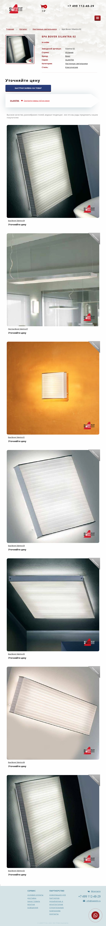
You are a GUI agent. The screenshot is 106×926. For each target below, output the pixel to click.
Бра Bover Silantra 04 (16, 220)
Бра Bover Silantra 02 (16, 870)
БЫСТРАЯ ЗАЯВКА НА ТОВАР (28, 88)
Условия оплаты (35, 895)
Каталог (23, 29)
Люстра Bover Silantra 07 (18, 329)
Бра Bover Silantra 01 (16, 437)
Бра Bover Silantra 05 (16, 654)
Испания (69, 52)
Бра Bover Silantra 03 (16, 545)
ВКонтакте (96, 891)
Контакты (54, 914)
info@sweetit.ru (93, 901)
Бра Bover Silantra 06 (16, 762)
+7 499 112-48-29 (81, 6)
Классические (71, 67)
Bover (67, 56)
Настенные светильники (45, 29)
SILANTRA (69, 60)
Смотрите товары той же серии (37, 100)
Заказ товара (33, 901)
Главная (10, 29)
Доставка (31, 898)
